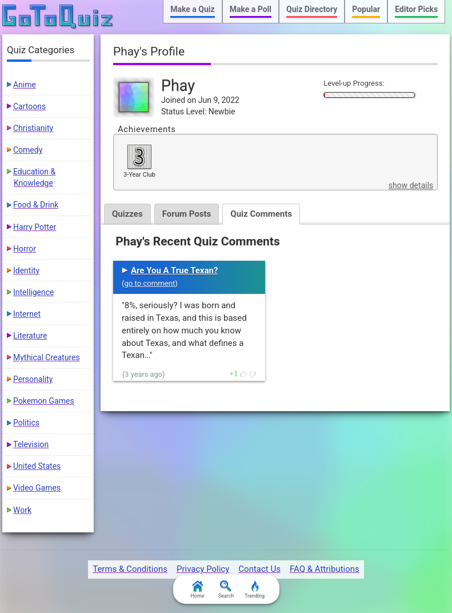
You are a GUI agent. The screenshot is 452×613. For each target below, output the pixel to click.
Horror (24, 248)
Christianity (33, 128)
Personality (33, 379)
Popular (366, 9)
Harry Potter (34, 227)
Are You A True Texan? (174, 270)
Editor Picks (416, 9)
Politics (26, 422)
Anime (24, 84)
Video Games (37, 487)
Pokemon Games (43, 400)
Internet (27, 314)
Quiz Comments (261, 214)
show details (411, 185)
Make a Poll (250, 9)
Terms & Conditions (130, 569)
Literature (30, 335)
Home (197, 589)
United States (37, 466)
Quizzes (127, 214)
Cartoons (29, 106)
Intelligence (33, 292)
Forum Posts (186, 214)
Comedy (27, 149)
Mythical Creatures (46, 357)
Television (31, 444)
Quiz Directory (311, 9)
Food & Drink (35, 204)
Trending (255, 589)
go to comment (149, 283)
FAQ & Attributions (324, 569)
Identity (26, 270)
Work (22, 510)
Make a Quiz (192, 9)
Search (226, 589)
